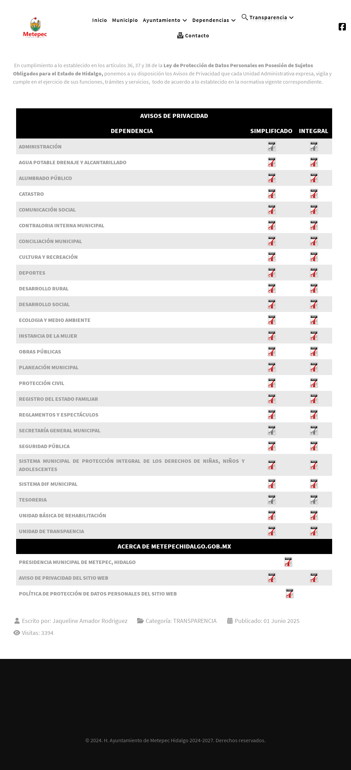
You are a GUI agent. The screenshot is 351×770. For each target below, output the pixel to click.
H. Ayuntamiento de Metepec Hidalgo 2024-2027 (158, 740)
